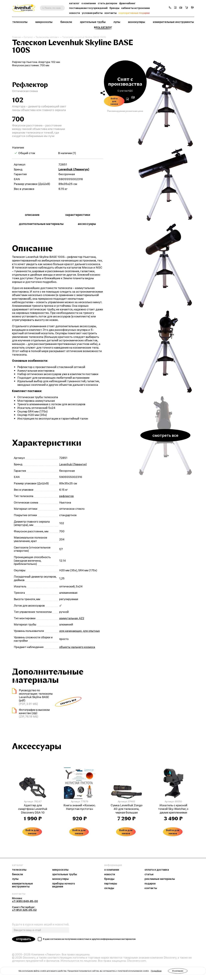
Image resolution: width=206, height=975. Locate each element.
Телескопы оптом (48, 37)
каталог (74, 3)
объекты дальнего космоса (77, 647)
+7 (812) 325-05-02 (24, 909)
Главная (16, 37)
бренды (114, 8)
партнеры (110, 883)
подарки (150, 883)
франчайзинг (127, 3)
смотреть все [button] (165, 435)
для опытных (91, 631)
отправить (23, 939)
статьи (149, 874)
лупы (116, 22)
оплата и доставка (157, 869)
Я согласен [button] (177, 971)
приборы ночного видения (63, 885)
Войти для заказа (114, 101)
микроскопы (43, 22)
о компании (88, 3)
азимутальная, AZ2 (71, 618)
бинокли (66, 22)
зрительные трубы (93, 22)
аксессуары (87, 224)
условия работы (92, 12)
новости (74, 12)
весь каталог (103, 27)
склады (109, 888)
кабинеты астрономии (135, 8)
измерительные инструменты (173, 22)
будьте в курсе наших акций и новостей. (40, 924)
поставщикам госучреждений (88, 8)
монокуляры (136, 22)
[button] (170, 8)
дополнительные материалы (41, 224)
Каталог (28, 37)
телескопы (19, 22)
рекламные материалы (160, 878)
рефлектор (66, 496)
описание (32, 215)
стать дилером (107, 3)
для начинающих (70, 631)
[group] (165, 103)
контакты (111, 12)
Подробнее (156, 971)
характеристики (77, 215)
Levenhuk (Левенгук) (74, 169)
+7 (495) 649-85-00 (25, 901)
